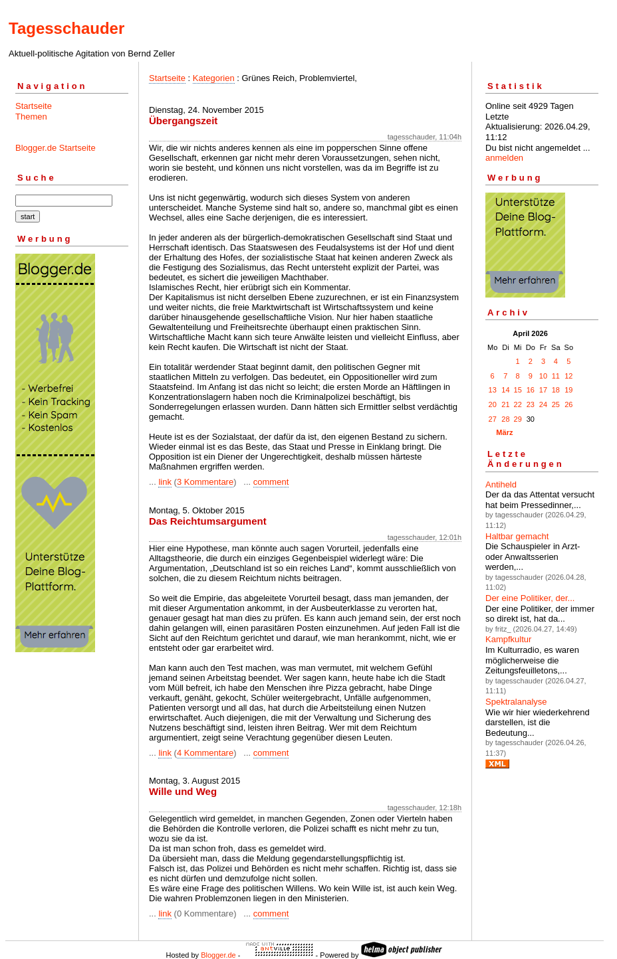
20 (493, 404)
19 (568, 390)
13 (493, 390)
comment (271, 482)
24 (543, 404)
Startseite (33, 106)
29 (518, 419)
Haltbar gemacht (517, 536)
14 (505, 390)
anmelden (504, 158)
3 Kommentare (205, 482)
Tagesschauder (66, 28)
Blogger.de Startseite (55, 148)
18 (556, 390)
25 (556, 404)
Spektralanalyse (516, 702)
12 (568, 376)
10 (543, 376)
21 (505, 404)
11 (556, 376)
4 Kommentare (205, 753)
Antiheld (501, 484)
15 (518, 390)
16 (531, 390)
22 (518, 404)
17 (543, 390)
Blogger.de (218, 955)
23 (531, 404)
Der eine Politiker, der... (529, 598)
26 (568, 404)
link (165, 482)
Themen (31, 117)
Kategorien (214, 78)
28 (505, 419)
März (504, 432)
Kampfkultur (508, 639)
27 (493, 419)
